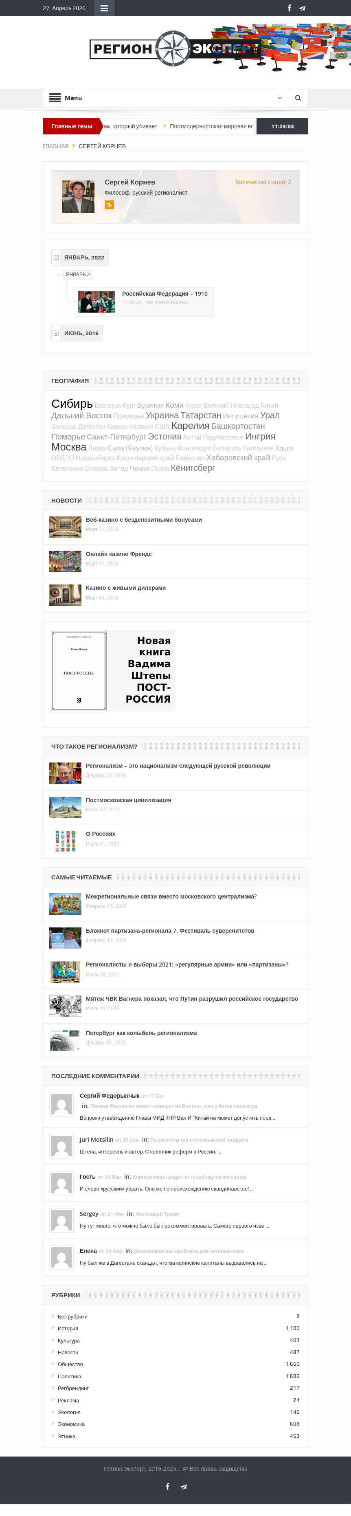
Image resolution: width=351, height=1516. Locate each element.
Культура (69, 1340)
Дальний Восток (81, 415)
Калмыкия (258, 448)
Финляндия (194, 448)
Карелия (190, 425)
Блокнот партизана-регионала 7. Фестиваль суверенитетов (170, 930)
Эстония (165, 436)
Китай (269, 405)
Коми (174, 405)
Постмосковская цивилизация (128, 800)
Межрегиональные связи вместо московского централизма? (171, 896)
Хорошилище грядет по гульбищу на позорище (189, 1176)
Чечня (140, 468)
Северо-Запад (106, 468)
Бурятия (150, 405)
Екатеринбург (115, 405)
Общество (70, 1364)
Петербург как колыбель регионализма (141, 1033)
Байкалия (190, 457)
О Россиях (100, 833)
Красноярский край (145, 457)
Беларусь (227, 448)
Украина (162, 415)
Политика (69, 1376)
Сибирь (72, 403)
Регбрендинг (73, 1388)
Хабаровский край (238, 457)
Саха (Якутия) (129, 448)
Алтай (192, 437)
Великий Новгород (231, 405)
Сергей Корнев (130, 182)
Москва (68, 446)
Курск (193, 405)
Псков (160, 468)
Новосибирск (95, 457)
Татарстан (201, 415)
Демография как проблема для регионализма (189, 1251)
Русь (279, 457)
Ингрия (260, 436)
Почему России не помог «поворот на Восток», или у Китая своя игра (173, 1106)
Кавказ (117, 426)
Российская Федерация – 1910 (165, 293)
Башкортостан (238, 425)
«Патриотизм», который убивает (125, 126)
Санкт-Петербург (116, 436)
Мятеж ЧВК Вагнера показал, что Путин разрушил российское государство (192, 998)
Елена (88, 1251)
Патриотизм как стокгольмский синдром (199, 1139)
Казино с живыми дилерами (126, 587)
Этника (66, 1436)
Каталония (67, 468)
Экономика (71, 1424)
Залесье (64, 426)
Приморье (128, 415)
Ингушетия (241, 415)
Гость (88, 1176)
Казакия (141, 426)
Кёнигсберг (193, 467)
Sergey (89, 1213)
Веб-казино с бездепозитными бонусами (144, 519)
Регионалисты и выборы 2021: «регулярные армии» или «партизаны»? (187, 964)
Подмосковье (223, 437)
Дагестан (91, 426)
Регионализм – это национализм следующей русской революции (178, 765)
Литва (97, 448)
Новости (68, 1352)
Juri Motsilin (97, 1139)
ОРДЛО (62, 457)
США (162, 426)
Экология (69, 1412)
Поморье (68, 436)
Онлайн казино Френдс (119, 554)
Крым (284, 448)
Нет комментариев (167, 302)
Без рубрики (73, 1316)
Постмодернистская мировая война (225, 126)
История (68, 1328)
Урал (270, 415)
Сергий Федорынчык (110, 1095)
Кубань (165, 448)
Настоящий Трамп (157, 1214)
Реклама (68, 1400)
